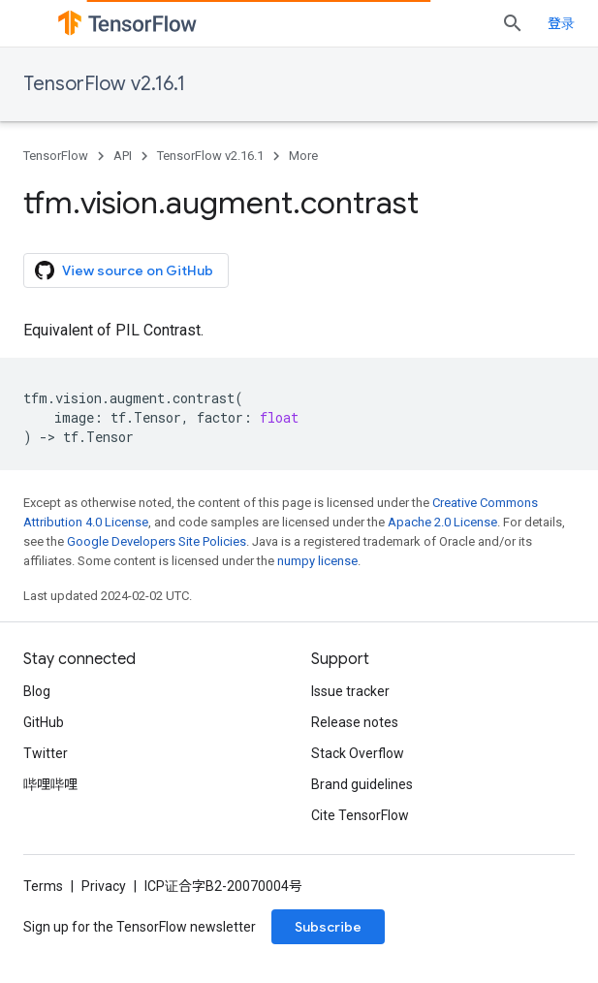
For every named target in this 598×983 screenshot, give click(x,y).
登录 (561, 23)
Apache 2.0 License (442, 522)
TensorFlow (55, 155)
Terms (43, 886)
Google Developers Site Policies (156, 541)
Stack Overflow (357, 753)
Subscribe (328, 926)
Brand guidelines (362, 784)
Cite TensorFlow (360, 815)
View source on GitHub (124, 270)
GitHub (43, 722)
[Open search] (512, 23)
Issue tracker (350, 691)
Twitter (45, 753)
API (122, 155)
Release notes (354, 722)
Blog (36, 691)
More (303, 155)
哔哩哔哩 (50, 784)
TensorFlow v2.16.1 (104, 84)
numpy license (317, 561)
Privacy (103, 886)
